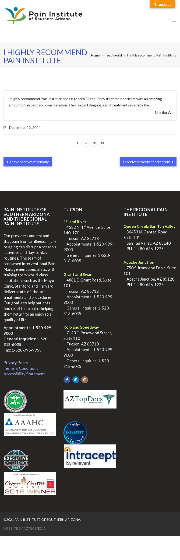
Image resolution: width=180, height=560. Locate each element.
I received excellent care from (148, 161)
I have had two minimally (28, 161)
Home (95, 55)
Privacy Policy (16, 362)
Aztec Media (35, 528)
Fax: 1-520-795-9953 (23, 350)
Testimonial (113, 55)
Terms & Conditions (21, 368)
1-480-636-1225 (149, 248)
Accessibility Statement (24, 373)
